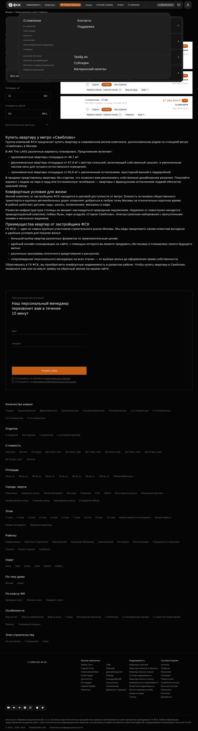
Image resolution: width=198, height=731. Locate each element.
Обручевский (59, 542)
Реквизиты (166, 690)
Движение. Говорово (116, 690)
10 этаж (111, 517)
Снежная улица (41, 500)
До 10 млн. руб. (153, 452)
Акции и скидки (136, 693)
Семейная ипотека (170, 682)
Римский (110, 668)
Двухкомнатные (48, 411)
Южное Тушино (26, 549)
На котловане (13, 641)
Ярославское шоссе (126, 493)
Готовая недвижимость (140, 675)
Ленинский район (53, 493)
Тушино (10, 549)
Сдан (46, 641)
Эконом (31, 459)
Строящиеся (32, 641)
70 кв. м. (63, 476)
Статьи (132, 697)
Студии (10, 411)
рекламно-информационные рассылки (54, 382)
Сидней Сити (87, 668)
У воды (69, 617)
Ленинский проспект (152, 493)
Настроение (112, 682)
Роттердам (86, 682)
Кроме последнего (16, 525)
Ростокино (123, 542)
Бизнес (24, 452)
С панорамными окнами (135, 617)
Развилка (85, 493)
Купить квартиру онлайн (141, 690)
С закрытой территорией (167, 617)
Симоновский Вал (89, 672)
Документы (166, 697)
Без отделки (28, 435)
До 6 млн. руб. (73, 452)
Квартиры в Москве (138, 664)
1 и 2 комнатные (139, 411)
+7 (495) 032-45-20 (37, 662)
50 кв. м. (36, 476)
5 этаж (54, 517)
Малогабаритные (123, 476)
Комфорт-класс (54, 600)
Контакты (165, 693)
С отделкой (12, 435)
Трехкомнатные (70, 411)
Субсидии (166, 675)
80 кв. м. (77, 476)
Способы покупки (104, 5)
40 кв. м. (23, 476)
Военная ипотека (169, 686)
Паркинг (10, 624)
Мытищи (71, 493)
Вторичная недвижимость (142, 686)
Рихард (109, 675)
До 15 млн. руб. (14, 459)
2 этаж (20, 517)
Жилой (9, 583)
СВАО (107, 493)
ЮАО (8, 566)
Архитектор (86, 679)
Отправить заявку (49, 371)
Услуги (120, 5)
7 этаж (76, 517)
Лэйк (108, 664)
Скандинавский (113, 679)
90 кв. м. (90, 476)
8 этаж (87, 517)
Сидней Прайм (88, 686)
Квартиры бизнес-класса (141, 672)
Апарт (20, 583)
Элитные (10, 452)
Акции (89, 5)
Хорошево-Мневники (82, 542)
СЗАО (27, 566)
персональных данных (57, 378)
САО (97, 493)
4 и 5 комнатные (36, 418)
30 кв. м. (10, 476)
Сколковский (112, 686)
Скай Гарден (87, 675)
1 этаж (9, 517)
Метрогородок (141, 542)
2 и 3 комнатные (161, 411)
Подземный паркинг (30, 624)
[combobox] (28, 43)
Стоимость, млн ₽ (15, 106)
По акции (36, 452)
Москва (9, 12)
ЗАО (17, 566)
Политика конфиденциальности (66, 727)
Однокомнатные (27, 411)
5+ (46, 78)
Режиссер (85, 690)
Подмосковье (13, 542)
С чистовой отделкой (68, 435)
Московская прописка (89, 617)
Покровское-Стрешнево (166, 542)
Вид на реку (54, 617)
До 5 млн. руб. (53, 452)
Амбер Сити (87, 664)
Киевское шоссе (30, 493)
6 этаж (65, 517)
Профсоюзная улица (17, 500)
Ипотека (165, 664)
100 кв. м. (104, 476)
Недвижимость (33, 5)
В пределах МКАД (89, 500)
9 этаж (99, 517)
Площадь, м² (13, 88)
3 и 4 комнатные (14, 418)
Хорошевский (105, 542)
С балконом (111, 617)
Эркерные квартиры (41, 525)
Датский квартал (114, 672)
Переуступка (167, 679)
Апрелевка (11, 493)
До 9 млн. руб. (133, 452)
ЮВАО (58, 566)
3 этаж (31, 517)
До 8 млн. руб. (113, 452)
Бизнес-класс (34, 600)
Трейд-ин (165, 668)
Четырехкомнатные (94, 411)
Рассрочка (166, 672)
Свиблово (44, 549)
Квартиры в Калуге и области (143, 668)
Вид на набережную (33, 617)
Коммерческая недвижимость (143, 682)
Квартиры (50, 5)
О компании (133, 5)
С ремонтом (46, 435)
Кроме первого (163, 517)
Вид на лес (12, 617)
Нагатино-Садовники (36, 542)
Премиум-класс (14, 600)
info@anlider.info (37, 727)
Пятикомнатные (118, 411)
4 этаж (42, 517)
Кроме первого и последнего (135, 517)
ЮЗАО (47, 566)
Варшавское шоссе (64, 500)
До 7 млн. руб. (93, 452)
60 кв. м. (50, 476)
